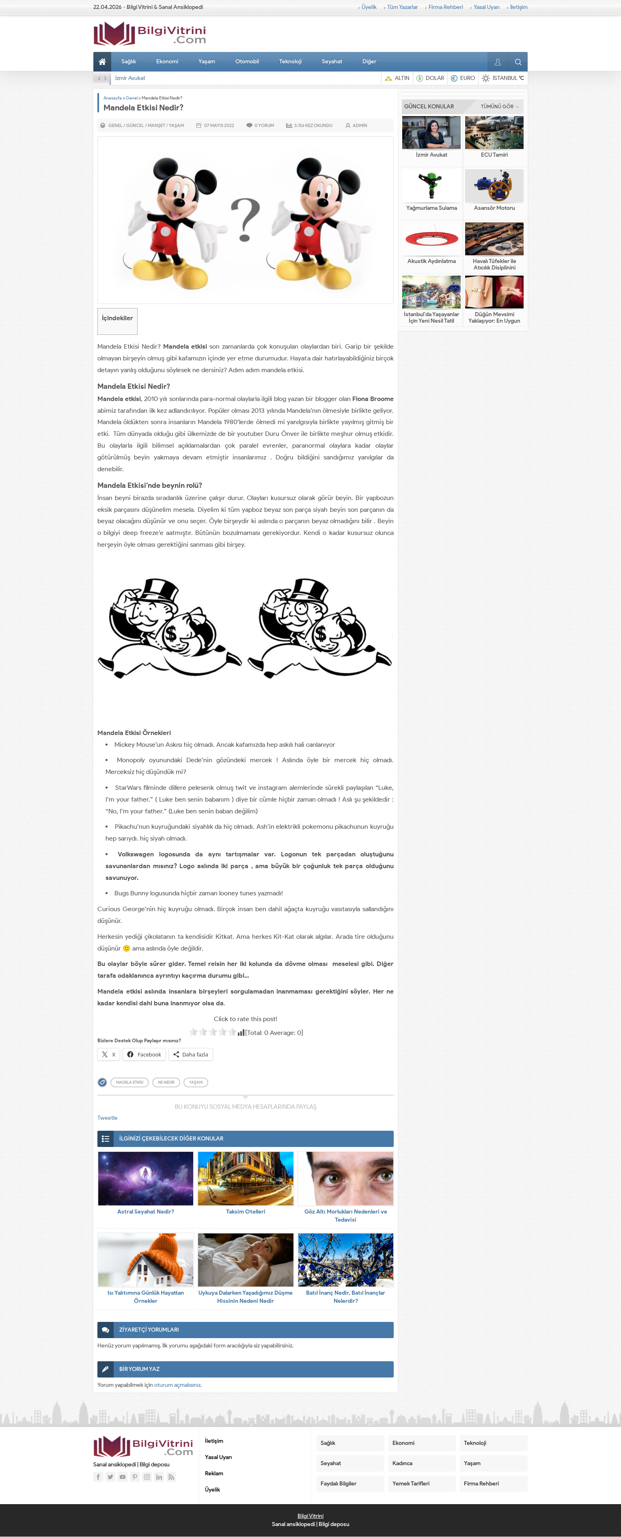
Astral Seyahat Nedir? (145, 1211)
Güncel (135, 125)
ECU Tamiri (494, 155)
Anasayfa (103, 61)
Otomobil (247, 61)
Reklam (214, 1473)
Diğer (369, 61)
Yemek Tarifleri (410, 1483)
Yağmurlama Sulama (431, 208)
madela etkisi (129, 1082)
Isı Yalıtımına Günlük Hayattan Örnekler (146, 1296)
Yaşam (206, 61)
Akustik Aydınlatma (432, 261)
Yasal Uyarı (487, 7)
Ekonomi (167, 61)
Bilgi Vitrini (310, 1516)
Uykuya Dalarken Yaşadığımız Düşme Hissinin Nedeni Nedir (245, 1296)
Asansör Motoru (494, 208)
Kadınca (402, 1463)
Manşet (156, 125)
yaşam (196, 1082)
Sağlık (128, 61)
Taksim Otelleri (245, 1211)
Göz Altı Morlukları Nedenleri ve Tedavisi (345, 1215)
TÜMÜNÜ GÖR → (500, 106)
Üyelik (369, 7)
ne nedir (166, 1082)
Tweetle (107, 1117)
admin (360, 125)
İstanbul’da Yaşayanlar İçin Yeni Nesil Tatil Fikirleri (431, 321)
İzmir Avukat (130, 78)
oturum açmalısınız (177, 1385)
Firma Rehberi (446, 7)
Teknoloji (290, 61)
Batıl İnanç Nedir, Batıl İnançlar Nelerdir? (345, 1296)
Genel (132, 98)
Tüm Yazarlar (402, 7)
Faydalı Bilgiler (338, 1483)
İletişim (519, 7)
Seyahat (332, 61)
